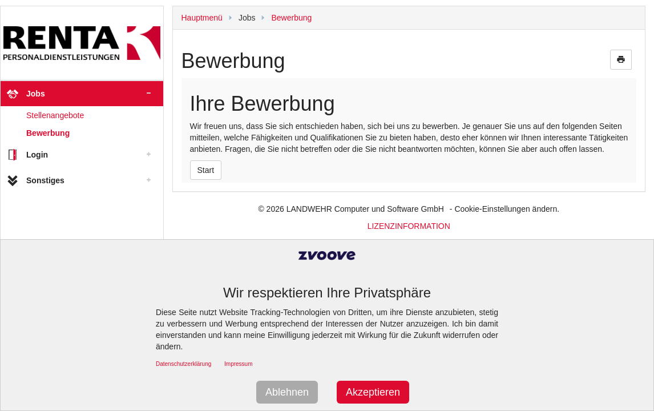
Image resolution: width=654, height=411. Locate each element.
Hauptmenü (202, 17)
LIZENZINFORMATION (409, 226)
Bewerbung (48, 133)
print (620, 59)
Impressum (238, 364)
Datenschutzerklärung (183, 364)
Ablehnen (287, 392)
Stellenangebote (55, 115)
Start (206, 170)
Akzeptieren (373, 392)
